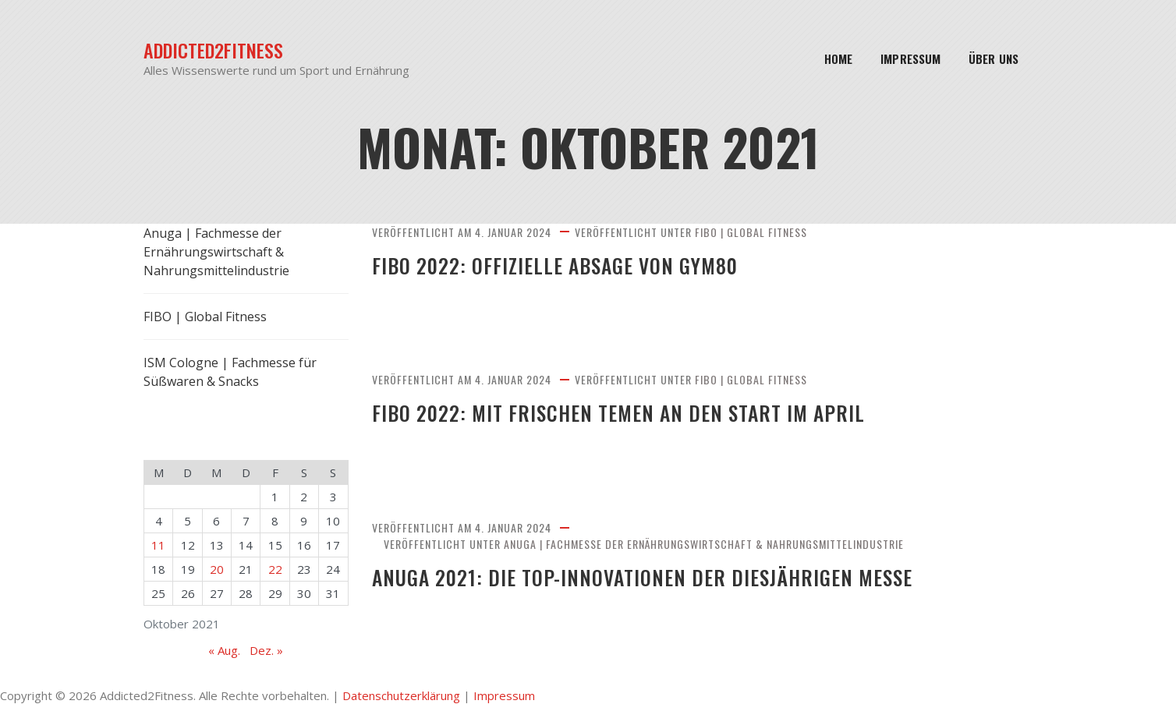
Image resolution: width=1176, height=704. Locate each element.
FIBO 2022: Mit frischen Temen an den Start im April (640, 412)
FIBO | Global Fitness (751, 232)
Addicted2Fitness (213, 50)
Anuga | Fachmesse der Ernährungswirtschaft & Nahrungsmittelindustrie (704, 544)
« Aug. (224, 650)
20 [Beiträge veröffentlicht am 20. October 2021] (217, 569)
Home (838, 58)
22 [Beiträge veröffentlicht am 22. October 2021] (275, 569)
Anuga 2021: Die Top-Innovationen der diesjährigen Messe (665, 577)
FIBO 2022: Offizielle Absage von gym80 (571, 265)
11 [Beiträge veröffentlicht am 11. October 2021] (158, 545)
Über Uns (993, 58)
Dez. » (266, 650)
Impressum (910, 58)
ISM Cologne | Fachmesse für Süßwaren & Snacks (230, 372)
